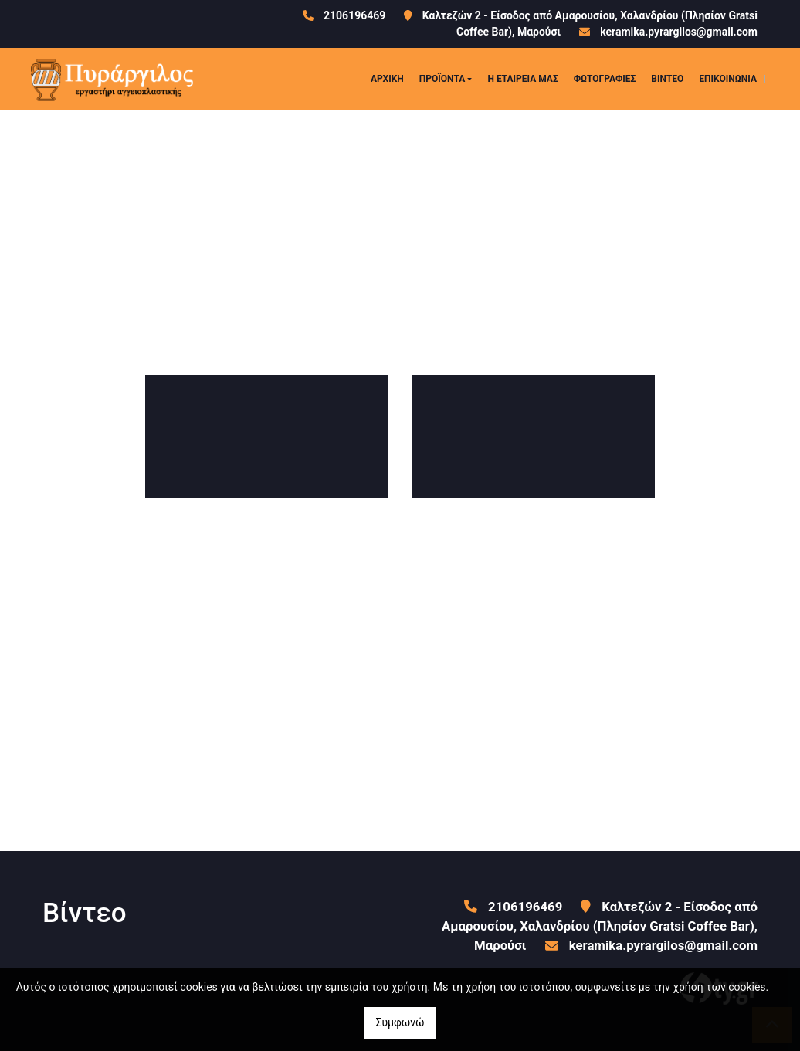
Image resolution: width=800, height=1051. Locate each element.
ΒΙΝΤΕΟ (667, 78)
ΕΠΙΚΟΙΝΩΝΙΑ (728, 78)
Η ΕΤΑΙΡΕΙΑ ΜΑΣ (522, 78)
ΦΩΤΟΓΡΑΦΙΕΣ (605, 78)
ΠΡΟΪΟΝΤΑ (442, 78)
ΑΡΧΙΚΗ (387, 78)
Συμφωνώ (399, 1022)
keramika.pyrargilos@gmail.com (679, 31)
